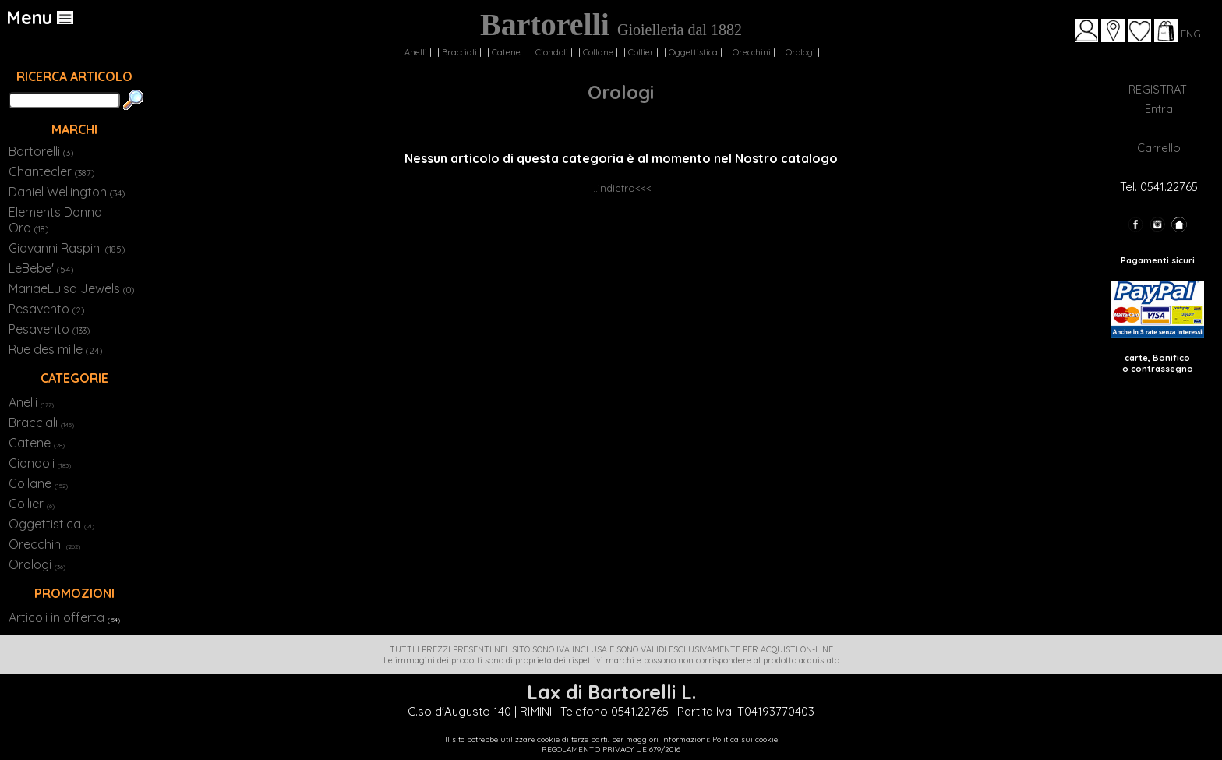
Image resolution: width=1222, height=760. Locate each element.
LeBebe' (41, 268)
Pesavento (46, 308)
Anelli (415, 52)
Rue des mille (55, 349)
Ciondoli (551, 52)
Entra (1159, 108)
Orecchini (752, 52)
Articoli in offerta (56, 617)
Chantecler (51, 171)
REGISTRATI (1158, 89)
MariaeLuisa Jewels (71, 288)
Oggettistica (693, 52)
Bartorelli (41, 151)
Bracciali (459, 52)
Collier (641, 52)
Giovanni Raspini (67, 248)
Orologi (800, 52)
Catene (506, 52)
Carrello (1159, 147)
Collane (598, 52)
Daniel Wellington (67, 192)
